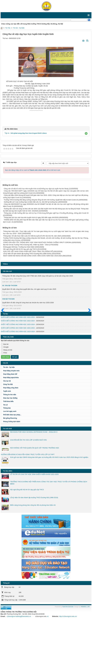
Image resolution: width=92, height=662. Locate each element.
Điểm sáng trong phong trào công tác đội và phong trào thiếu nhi (33, 546)
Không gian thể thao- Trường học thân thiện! (19, 287)
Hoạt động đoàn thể (10, 415)
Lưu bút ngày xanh (9, 452)
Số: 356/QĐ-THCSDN (9, 326)
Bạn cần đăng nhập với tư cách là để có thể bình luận (32, 211)
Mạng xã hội (6, 391)
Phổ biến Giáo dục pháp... (46, 455)
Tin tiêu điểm (7, 512)
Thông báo (46, 449)
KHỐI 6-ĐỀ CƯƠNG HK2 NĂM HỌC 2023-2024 (18, 361)
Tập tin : (26, 174)
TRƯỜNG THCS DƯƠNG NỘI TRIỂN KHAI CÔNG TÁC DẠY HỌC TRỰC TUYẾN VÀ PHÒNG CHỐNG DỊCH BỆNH (48, 523)
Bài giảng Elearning (10, 459)
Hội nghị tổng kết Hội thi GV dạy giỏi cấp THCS (20, 290)
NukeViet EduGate (68, 647)
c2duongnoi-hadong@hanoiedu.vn (19, 657)
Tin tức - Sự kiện (18, 28)
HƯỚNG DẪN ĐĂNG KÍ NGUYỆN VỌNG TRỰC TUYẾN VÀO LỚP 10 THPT (27, 495)
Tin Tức (7, 28)
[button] (86, 174)
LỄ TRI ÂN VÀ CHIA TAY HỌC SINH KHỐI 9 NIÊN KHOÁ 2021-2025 (34, 515)
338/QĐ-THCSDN (8, 339)
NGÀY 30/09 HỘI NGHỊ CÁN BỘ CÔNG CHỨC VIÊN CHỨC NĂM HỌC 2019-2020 (32, 296)
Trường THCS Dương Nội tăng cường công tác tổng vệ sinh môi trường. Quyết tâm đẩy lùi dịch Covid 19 (41, 240)
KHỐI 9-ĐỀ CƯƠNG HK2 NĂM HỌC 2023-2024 (18, 369)
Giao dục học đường (10, 439)
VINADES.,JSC (85, 647)
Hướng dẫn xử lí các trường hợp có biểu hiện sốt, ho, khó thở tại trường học (31, 243)
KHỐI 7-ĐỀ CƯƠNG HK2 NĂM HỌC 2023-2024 (18, 365)
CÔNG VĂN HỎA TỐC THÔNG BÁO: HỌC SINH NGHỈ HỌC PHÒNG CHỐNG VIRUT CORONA (37, 283)
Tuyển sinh (7, 432)
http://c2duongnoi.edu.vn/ (68, 657)
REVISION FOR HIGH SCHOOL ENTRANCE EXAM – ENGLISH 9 (33, 473)
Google (5, 388)
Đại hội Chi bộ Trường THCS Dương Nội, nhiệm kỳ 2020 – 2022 (26, 285)
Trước (3, 352)
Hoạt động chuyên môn (46, 411)
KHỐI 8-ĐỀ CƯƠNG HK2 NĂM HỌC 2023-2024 (18, 358)
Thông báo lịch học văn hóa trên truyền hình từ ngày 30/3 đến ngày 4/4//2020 (31, 258)
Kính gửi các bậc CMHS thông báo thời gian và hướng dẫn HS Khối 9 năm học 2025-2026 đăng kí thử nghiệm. (49, 498)
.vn (47, 657)
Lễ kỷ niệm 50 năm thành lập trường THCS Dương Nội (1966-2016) (27, 294)
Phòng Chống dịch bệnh (46, 462)
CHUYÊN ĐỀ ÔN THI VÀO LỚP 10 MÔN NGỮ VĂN (28, 481)
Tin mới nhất (7, 469)
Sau (88, 351)
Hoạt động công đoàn (10, 428)
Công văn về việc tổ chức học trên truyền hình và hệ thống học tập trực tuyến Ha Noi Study (36, 229)
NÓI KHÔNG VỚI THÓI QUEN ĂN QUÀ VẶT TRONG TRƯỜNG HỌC (34, 489)
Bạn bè (4, 385)
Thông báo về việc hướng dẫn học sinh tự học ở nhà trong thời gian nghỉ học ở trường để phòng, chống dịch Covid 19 (46, 254)
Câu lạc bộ (7, 422)
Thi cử (5, 445)
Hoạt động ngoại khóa (11, 418)
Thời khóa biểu (8, 442)
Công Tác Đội (8, 425)
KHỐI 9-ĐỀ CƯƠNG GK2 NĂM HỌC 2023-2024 (18, 372)
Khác (4, 394)
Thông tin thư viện (9, 435)
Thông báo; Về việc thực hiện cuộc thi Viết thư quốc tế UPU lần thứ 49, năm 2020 (32, 276)
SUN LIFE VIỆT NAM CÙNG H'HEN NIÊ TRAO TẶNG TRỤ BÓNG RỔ (28, 292)
